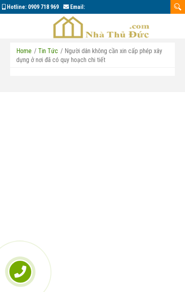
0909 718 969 (43, 7)
